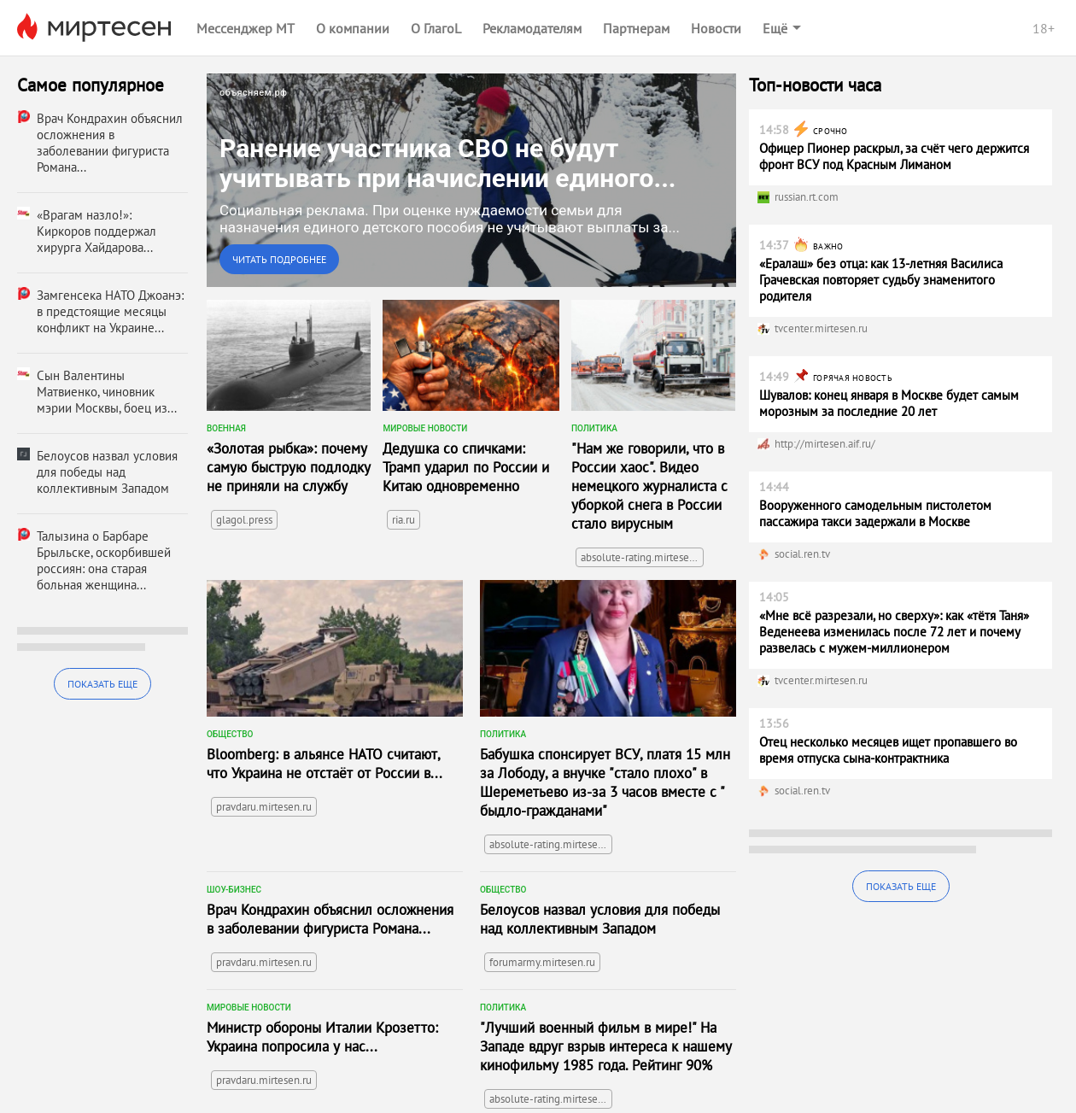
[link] (471, 180)
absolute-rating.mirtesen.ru (642, 557)
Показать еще (102, 683)
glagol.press (244, 520)
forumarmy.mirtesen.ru (542, 962)
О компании (352, 28)
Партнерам (636, 28)
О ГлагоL (436, 28)
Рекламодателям (532, 28)
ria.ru (403, 520)
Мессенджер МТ (245, 28)
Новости (716, 28)
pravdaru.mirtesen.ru (264, 807)
